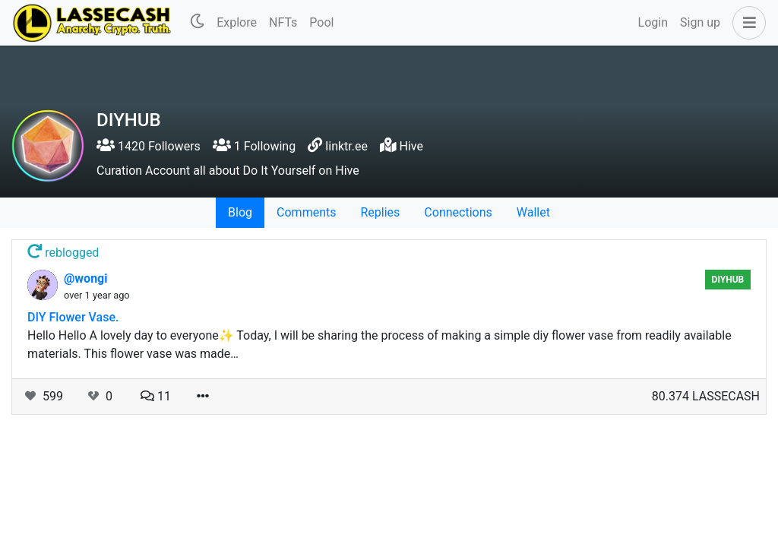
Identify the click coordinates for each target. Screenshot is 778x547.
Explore (237, 22)
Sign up (700, 22)
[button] (746, 23)
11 (156, 396)
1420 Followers (148, 146)
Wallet (533, 212)
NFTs (283, 22)
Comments (306, 212)
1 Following (254, 146)
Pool (321, 22)
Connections (458, 212)
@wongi (85, 278)
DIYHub (728, 279)
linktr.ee (346, 146)
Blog (240, 212)
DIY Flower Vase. (73, 317)
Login (653, 22)
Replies (380, 212)
